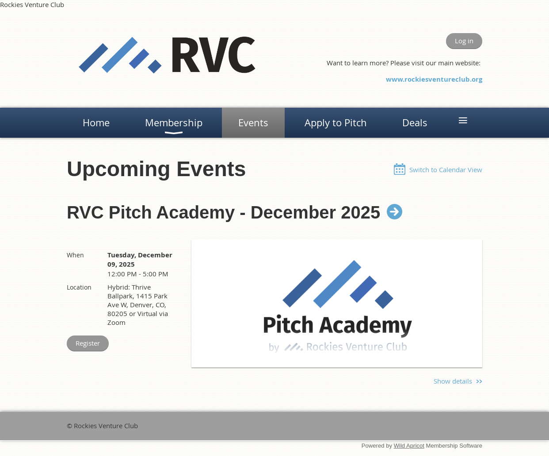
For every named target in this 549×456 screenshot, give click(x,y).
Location (79, 287)
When (75, 255)
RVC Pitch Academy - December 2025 (223, 212)
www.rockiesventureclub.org (434, 79)
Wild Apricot (409, 445)
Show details (453, 381)
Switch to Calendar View (445, 169)
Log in (464, 40)
